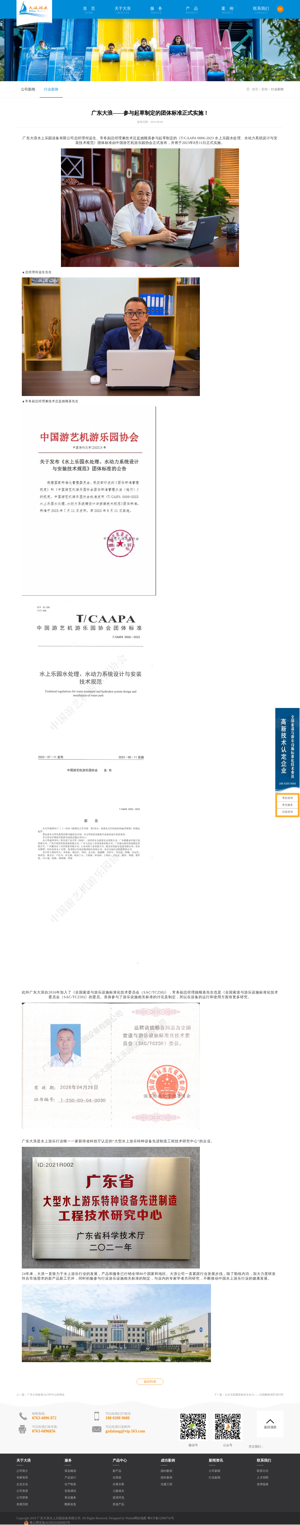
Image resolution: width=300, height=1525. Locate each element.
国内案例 (166, 1470)
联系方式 (262, 1470)
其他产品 (118, 1504)
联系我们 (261, 10)
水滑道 (117, 1477)
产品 (192, 10)
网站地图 (140, 1518)
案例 (227, 10)
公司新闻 (28, 89)
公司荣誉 (22, 1497)
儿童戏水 (118, 1491)
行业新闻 (51, 89)
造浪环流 (118, 1497)
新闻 (264, 89)
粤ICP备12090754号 (160, 1518)
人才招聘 (262, 1477)
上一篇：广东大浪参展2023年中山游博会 (40, 1394)
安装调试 (70, 1491)
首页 (89, 10)
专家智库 (22, 1477)
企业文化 (22, 1484)
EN (280, 9)
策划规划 (70, 1470)
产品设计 (70, 1477)
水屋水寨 (118, 1484)
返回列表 (150, 1381)
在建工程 (166, 1484)
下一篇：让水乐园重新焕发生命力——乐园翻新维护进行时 (249, 1394)
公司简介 (22, 1470)
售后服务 (70, 1497)
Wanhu (129, 1518)
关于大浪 (123, 10)
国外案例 (166, 1477)
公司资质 (22, 1491)
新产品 (117, 1470)
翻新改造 (70, 1504)
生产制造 (70, 1484)
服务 (156, 10)
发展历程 (22, 1504)
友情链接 (262, 1484)
